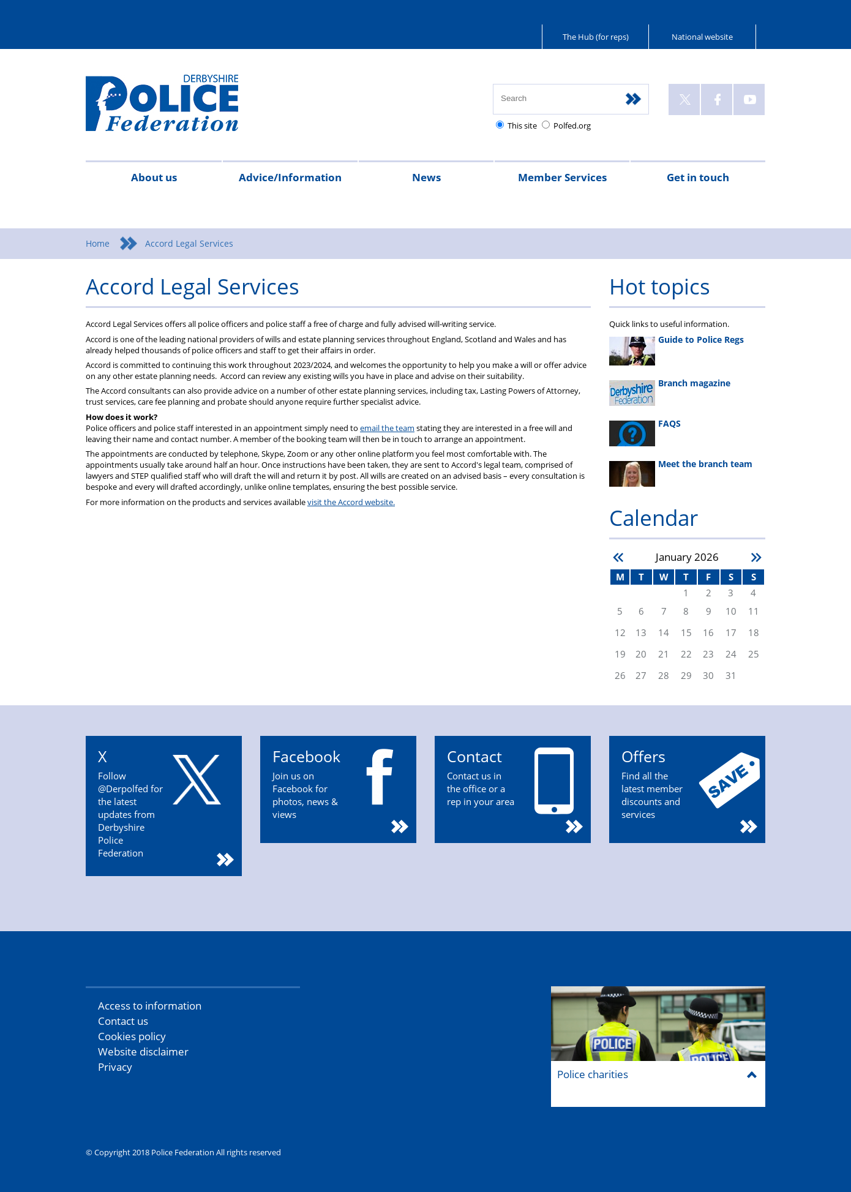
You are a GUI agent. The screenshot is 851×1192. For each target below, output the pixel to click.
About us (154, 177)
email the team (387, 427)
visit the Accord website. (351, 502)
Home (98, 243)
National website (702, 36)
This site (522, 125)
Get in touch (698, 177)
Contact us (123, 1021)
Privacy (115, 1067)
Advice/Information (290, 177)
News (426, 177)
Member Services (562, 177)
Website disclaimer (143, 1051)
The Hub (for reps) (596, 36)
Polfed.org (572, 125)
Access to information (149, 1006)
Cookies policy (132, 1036)
